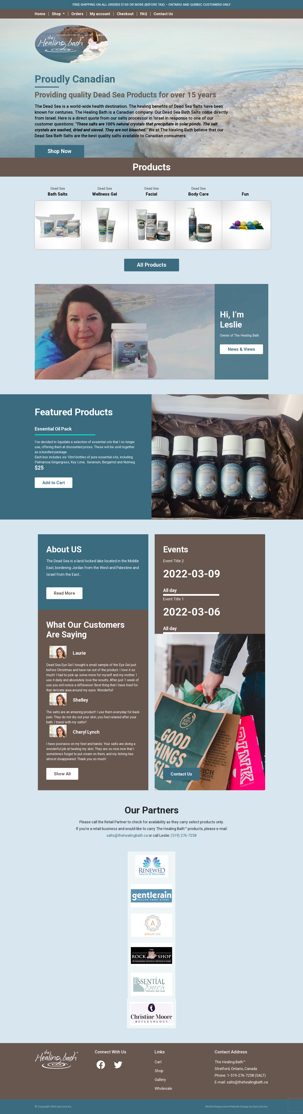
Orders (77, 14)
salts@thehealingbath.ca (127, 835)
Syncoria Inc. (260, 1106)
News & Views (241, 349)
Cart (158, 1062)
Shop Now (59, 151)
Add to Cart (53, 482)
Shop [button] (57, 14)
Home (40, 14)
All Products (151, 265)
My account (100, 14)
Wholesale (163, 1088)
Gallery (160, 1079)
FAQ (143, 14)
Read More (64, 593)
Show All (62, 773)
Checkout (125, 14)
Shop (159, 1071)
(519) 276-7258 (184, 835)
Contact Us (163, 14)
